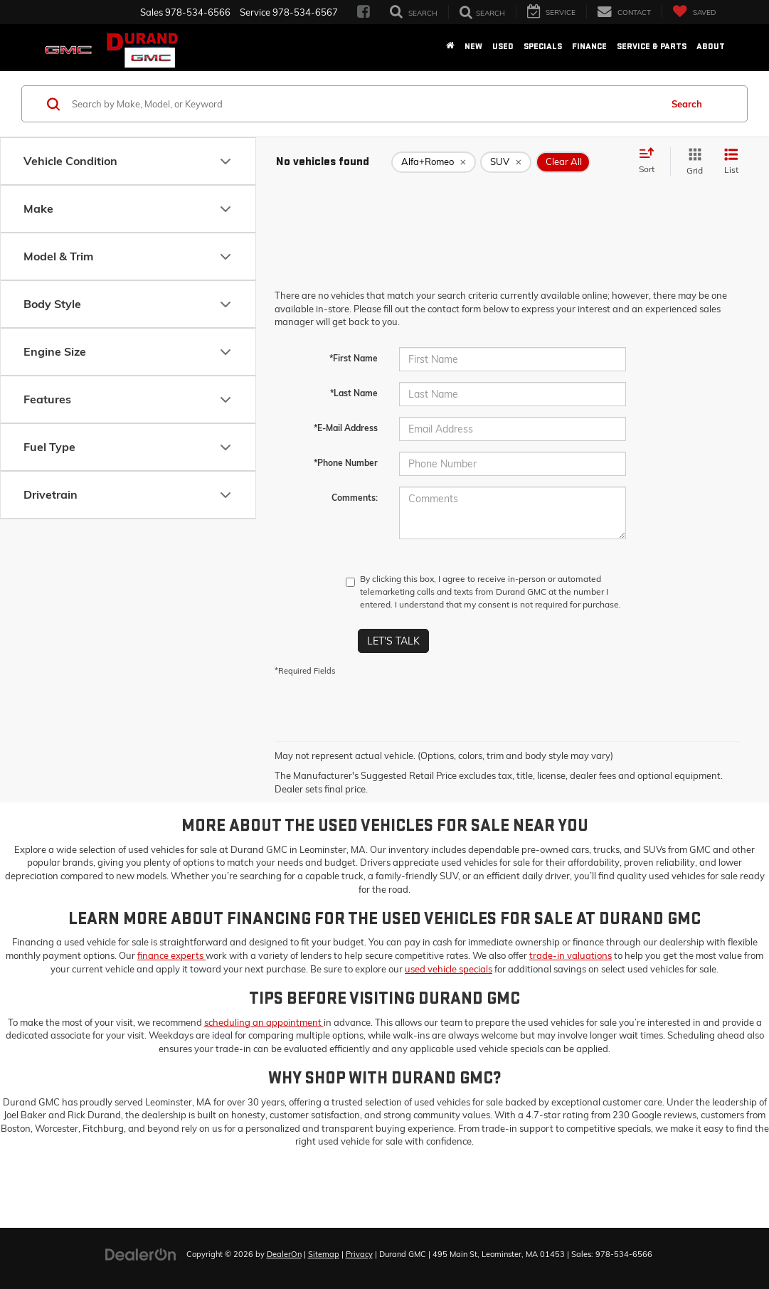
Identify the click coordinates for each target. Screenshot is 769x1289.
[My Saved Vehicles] (694, 11)
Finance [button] (589, 46)
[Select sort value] (651, 161)
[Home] (450, 47)
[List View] (731, 161)
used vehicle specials (448, 969)
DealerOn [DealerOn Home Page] (284, 1254)
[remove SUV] (505, 162)
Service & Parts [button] (651, 46)
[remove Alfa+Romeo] (433, 162)
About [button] (710, 46)
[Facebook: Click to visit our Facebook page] (363, 12)
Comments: (355, 497)
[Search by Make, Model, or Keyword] (364, 104)
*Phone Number (346, 462)
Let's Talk (393, 641)
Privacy (359, 1254)
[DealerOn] (141, 1253)
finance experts (171, 955)
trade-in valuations (570, 955)
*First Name (353, 358)
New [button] (473, 46)
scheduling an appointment (264, 1022)
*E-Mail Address (346, 428)
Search (687, 104)
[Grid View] (692, 161)
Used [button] (503, 46)
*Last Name (354, 393)
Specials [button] (543, 46)
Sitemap (323, 1254)
